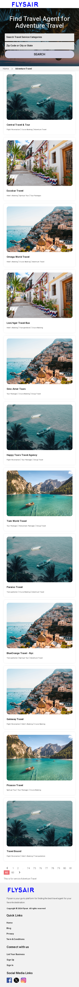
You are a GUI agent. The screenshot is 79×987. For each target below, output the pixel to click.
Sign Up (10, 960)
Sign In (10, 965)
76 (40, 868)
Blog (9, 928)
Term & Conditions (15, 939)
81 (70, 868)
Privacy (10, 934)
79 (58, 868)
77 (46, 868)
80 (64, 868)
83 (12, 872)
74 (28, 868)
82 (6, 872)
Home (6, 69)
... (23, 868)
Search (39, 54)
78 (52, 868)
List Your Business (16, 954)
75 (34, 868)
